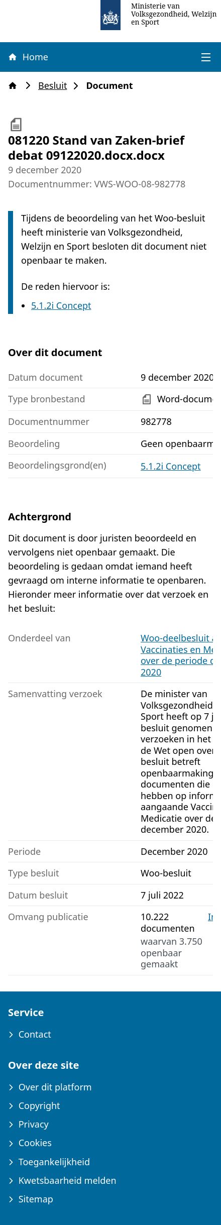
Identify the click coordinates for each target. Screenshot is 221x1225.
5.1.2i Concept (61, 305)
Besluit (55, 85)
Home (27, 57)
